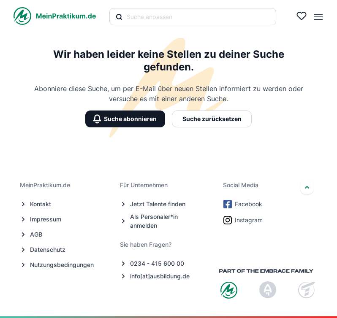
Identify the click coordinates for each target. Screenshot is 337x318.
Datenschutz (47, 249)
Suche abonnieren (125, 118)
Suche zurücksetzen (212, 118)
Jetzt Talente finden (157, 204)
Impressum (45, 219)
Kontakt (40, 204)
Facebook (243, 204)
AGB (36, 234)
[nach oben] (307, 187)
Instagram (244, 220)
